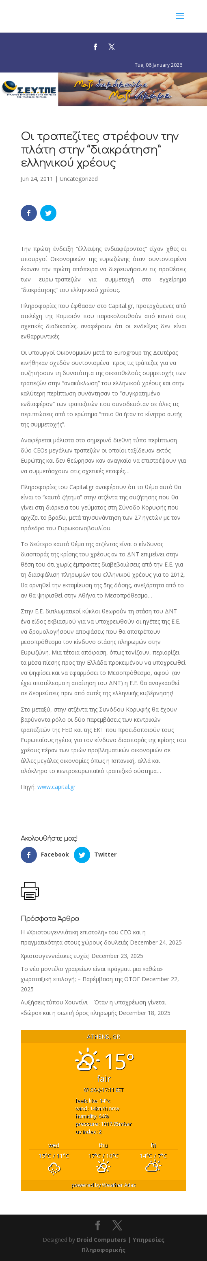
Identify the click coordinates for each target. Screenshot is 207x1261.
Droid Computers (101, 1239)
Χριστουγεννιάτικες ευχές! (55, 956)
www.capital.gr (56, 787)
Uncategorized (79, 178)
